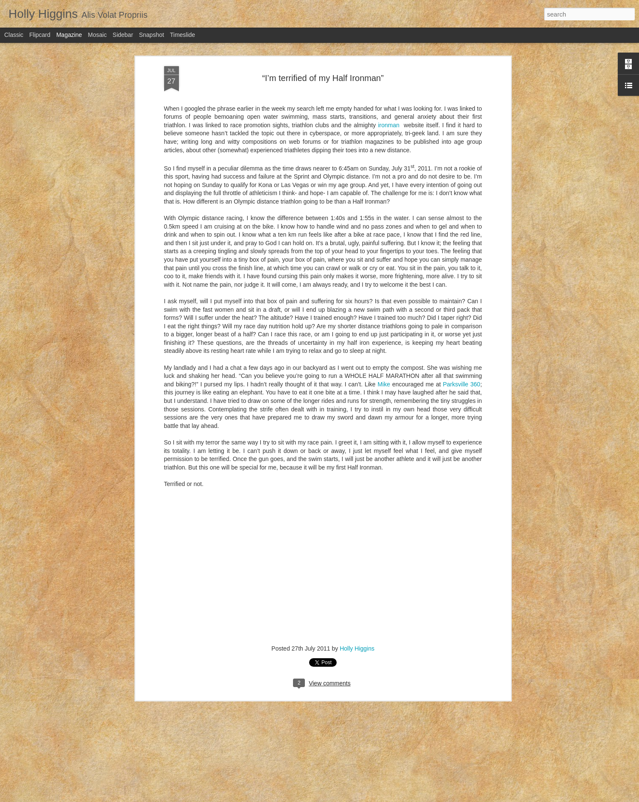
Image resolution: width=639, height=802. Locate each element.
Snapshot (151, 34)
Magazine (69, 34)
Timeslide (182, 34)
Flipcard (39, 34)
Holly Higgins (357, 436)
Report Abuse (401, 797)
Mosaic (97, 34)
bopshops (330, 797)
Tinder (243, 696)
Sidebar (123, 34)
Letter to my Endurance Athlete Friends (293, 600)
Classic (13, 34)
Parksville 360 (461, 172)
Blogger (377, 797)
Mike (384, 172)
